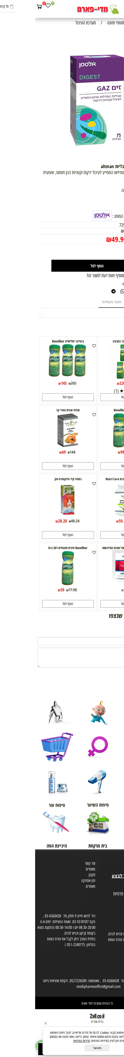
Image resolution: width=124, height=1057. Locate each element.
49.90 (84, 239)
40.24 (40, 521)
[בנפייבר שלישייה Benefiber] (32, 375)
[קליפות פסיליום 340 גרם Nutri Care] (91, 515)
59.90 (88, 521)
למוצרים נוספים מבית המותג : (98, 216)
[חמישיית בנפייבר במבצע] (91, 377)
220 (87, 383)
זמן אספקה (53, 880)
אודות (119, 858)
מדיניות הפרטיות (46, 1041)
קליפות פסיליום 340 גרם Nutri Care (91, 479)
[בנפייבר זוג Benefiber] (91, 446)
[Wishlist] (13, 6)
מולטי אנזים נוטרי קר (32, 410)
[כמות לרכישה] (107, 252)
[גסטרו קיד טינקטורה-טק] (33, 515)
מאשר (62, 1048)
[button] (91, 397)
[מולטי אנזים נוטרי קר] (33, 446)
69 (29, 452)
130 (96, 452)
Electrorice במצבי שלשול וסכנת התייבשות (91, 547)
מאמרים (55, 869)
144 (37, 452)
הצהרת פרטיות (113, 899)
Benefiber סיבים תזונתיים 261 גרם (32, 547)
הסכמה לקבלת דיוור (110, 905)
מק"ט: (114, 225)
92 (98, 521)
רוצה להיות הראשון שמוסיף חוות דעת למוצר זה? (85, 275)
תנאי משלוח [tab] (76, 302)
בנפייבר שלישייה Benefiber (33, 341)
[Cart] (4, 6)
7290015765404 (96, 225)
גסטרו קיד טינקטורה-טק (32, 479)
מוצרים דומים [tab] (104, 302)
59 (27, 590)
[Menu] (119, 6)
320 (97, 383)
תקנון (57, 874)
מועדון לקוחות (113, 864)
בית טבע (117, 870)
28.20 (27, 521)
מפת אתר (116, 888)
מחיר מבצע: (105, 239)
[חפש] (111, 6)
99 (87, 452)
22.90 (92, 590)
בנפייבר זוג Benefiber (91, 410)
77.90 (37, 590)
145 (29, 383)
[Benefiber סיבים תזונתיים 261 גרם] (32, 584)
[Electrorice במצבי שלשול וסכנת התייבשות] (91, 584)
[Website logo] (62, 9)
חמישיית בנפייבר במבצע (91, 341)
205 (38, 383)
